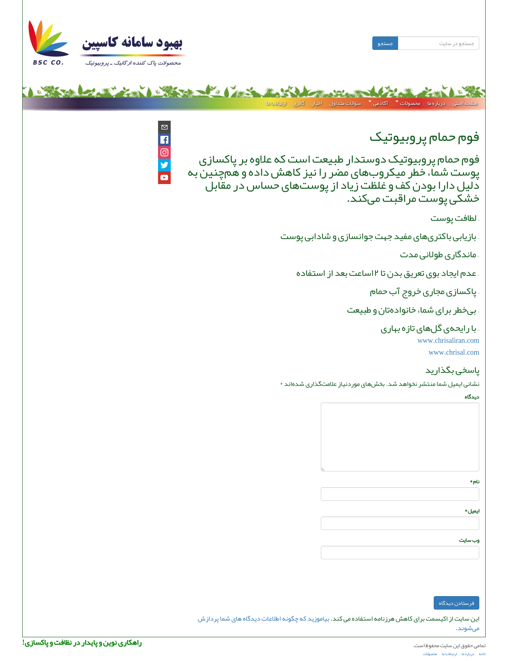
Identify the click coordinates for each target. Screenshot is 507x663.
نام (474, 481)
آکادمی (378, 102)
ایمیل (471, 511)
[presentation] (418, 580)
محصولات (407, 102)
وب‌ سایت (469, 540)
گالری (298, 102)
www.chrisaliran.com (448, 340)
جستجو (385, 43)
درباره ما (436, 102)
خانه (481, 654)
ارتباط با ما (275, 102)
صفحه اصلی (464, 102)
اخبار (316, 102)
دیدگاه (471, 397)
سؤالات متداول (345, 102)
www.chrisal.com (453, 352)
